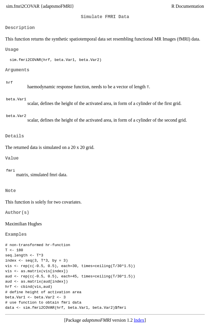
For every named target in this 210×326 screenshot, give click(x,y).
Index (139, 320)
